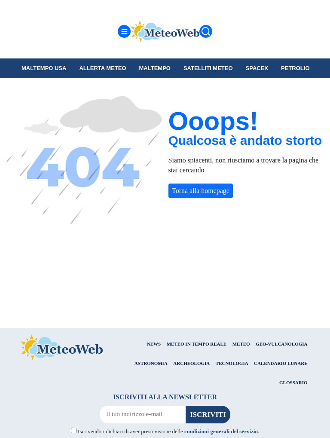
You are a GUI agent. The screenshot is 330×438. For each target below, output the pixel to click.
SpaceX (257, 68)
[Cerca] (205, 31)
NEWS (154, 343)
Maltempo (155, 68)
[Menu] (124, 31)
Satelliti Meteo (208, 68)
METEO (241, 343)
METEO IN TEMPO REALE (196, 343)
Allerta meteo (102, 68)
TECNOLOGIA (232, 363)
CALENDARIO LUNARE (280, 363)
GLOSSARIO (293, 382)
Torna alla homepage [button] (200, 190)
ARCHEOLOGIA (191, 363)
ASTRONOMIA (151, 363)
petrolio (295, 68)
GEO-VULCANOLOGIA (281, 343)
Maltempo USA (43, 68)
